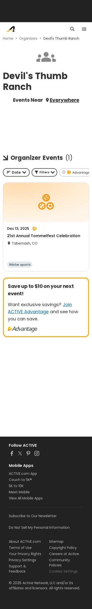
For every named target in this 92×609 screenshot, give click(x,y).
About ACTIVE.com (25, 541)
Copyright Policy (63, 547)
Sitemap (56, 541)
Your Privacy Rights (25, 553)
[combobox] (16, 172)
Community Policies (59, 563)
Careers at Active (64, 553)
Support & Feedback (17, 569)
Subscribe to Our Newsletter (33, 515)
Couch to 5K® (20, 479)
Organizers (28, 38)
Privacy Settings (22, 560)
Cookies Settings (63, 571)
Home (8, 38)
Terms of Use (20, 547)
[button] (44, 172)
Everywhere (64, 100)
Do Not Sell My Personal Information (39, 527)
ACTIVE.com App (23, 473)
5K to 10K (16, 485)
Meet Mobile (19, 492)
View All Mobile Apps (26, 498)
